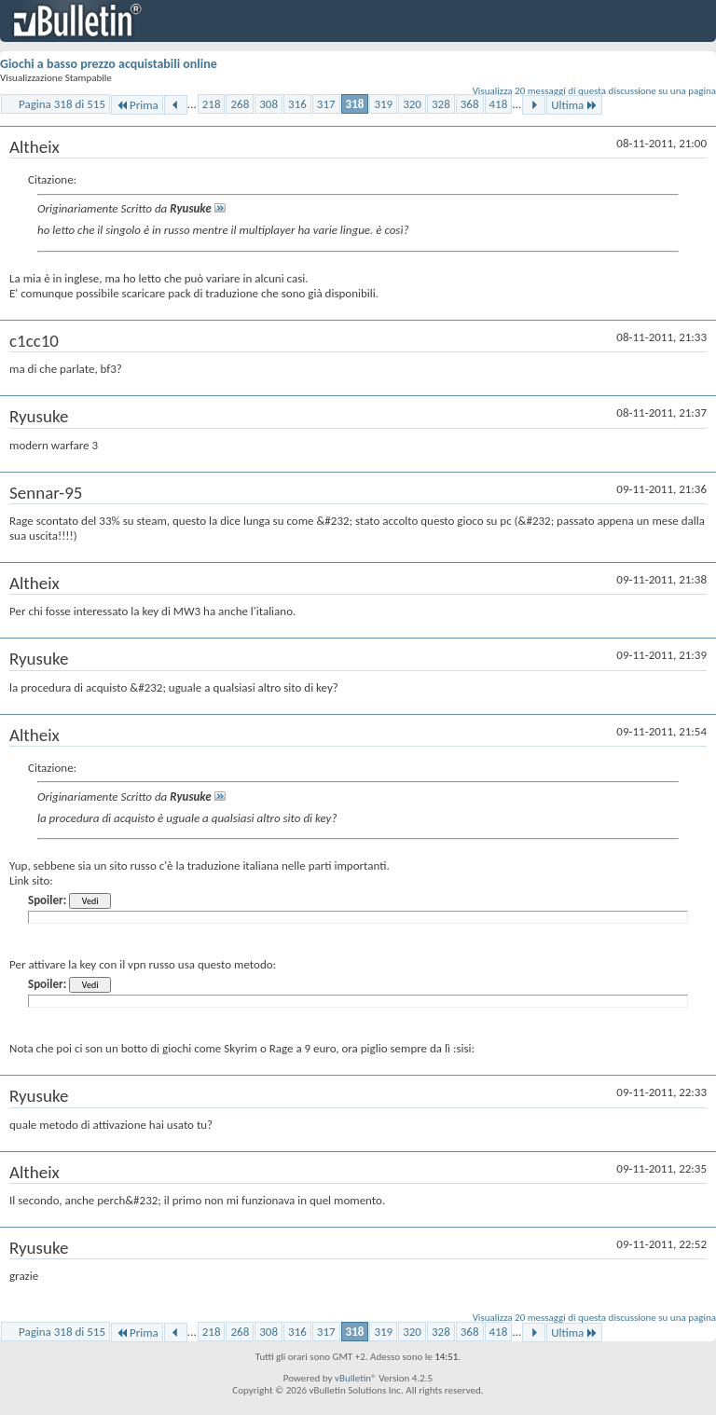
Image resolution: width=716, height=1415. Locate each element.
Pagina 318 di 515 (62, 104)
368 (470, 104)
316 (297, 104)
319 (383, 104)
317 (326, 104)
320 (412, 104)
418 (498, 104)
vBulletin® (356, 1378)
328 (441, 104)
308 (268, 104)
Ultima (574, 105)
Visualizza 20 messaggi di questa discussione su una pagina (594, 91)
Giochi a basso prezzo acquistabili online (108, 64)
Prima (137, 105)
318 (355, 104)
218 (211, 104)
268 (239, 104)
